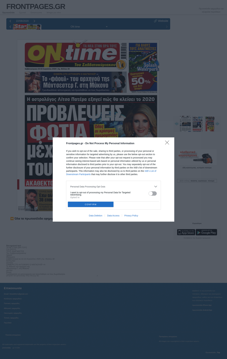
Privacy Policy (131, 215)
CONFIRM (91, 204)
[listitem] (113, 186)
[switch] (153, 193)
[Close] (168, 144)
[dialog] (113, 179)
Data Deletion (95, 215)
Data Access (113, 215)
